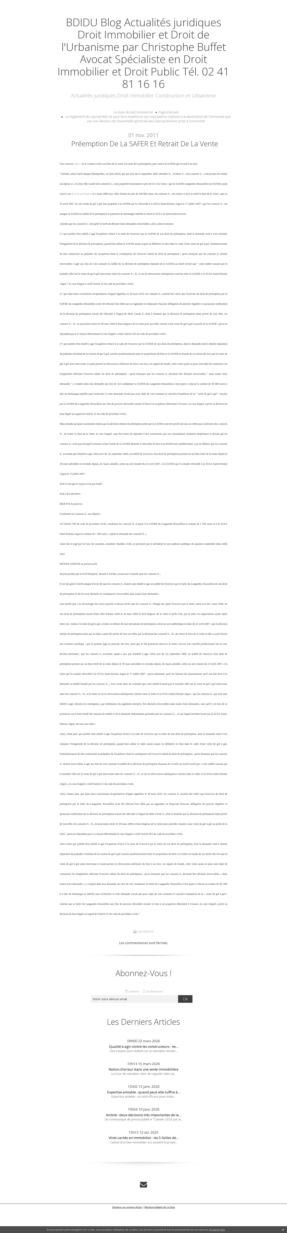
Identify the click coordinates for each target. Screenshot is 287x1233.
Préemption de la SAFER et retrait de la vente (144, 161)
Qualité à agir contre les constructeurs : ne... (143, 1069)
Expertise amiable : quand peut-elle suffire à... (143, 1115)
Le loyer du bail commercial (134, 125)
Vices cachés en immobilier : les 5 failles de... (143, 1160)
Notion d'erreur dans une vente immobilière (143, 1092)
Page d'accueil (167, 125)
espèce (77, 186)
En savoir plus (217, 1229)
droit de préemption (81, 216)
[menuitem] (136, 125)
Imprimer (143, 954)
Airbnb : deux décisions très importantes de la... (143, 1137)
